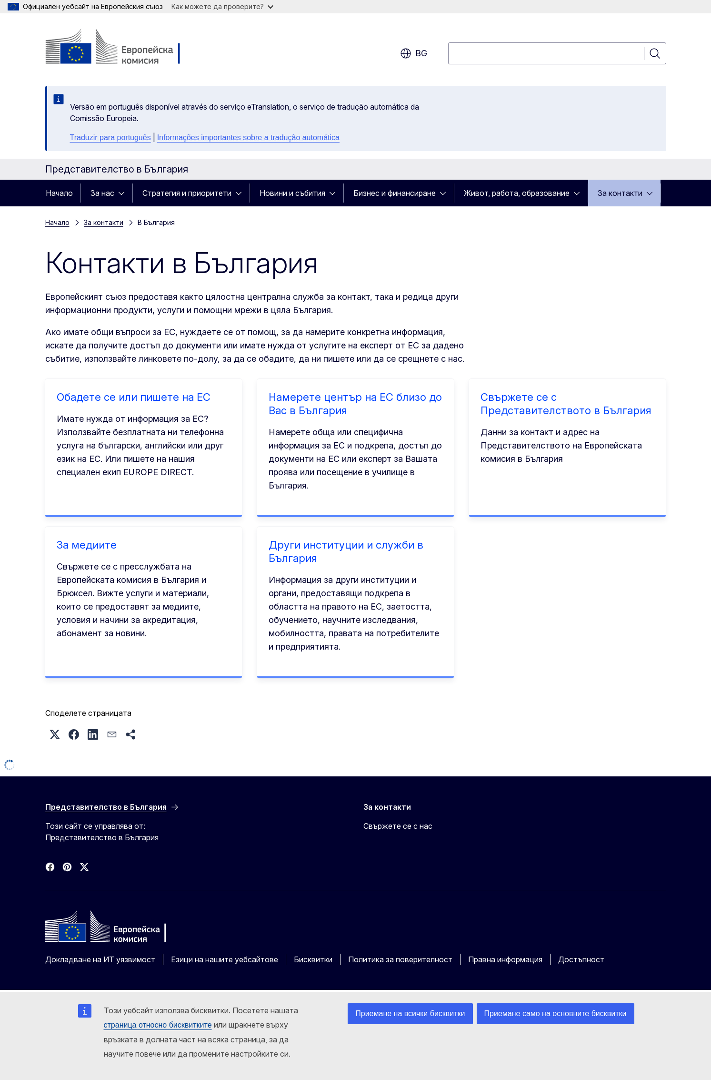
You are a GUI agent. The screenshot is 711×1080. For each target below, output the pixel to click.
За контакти (620, 193)
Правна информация (505, 959)
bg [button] (413, 53)
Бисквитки (313, 959)
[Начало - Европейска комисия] (122, 48)
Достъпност (581, 959)
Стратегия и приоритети (186, 193)
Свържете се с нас (397, 826)
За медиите (87, 545)
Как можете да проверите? (222, 6)
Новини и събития (292, 193)
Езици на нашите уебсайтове (224, 959)
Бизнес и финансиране (394, 193)
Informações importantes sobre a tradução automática (248, 137)
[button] (54, 734)
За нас (102, 193)
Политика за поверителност (400, 959)
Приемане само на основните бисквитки (555, 1013)
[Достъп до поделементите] (124, 193)
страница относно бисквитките (158, 1025)
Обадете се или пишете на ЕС (133, 397)
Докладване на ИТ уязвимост (100, 959)
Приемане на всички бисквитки (410, 1013)
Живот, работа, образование (517, 193)
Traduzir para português (110, 137)
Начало (59, 193)
